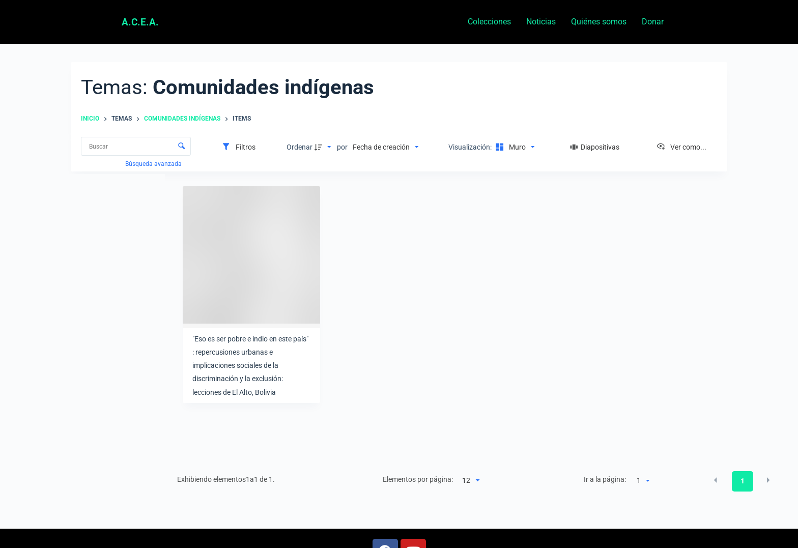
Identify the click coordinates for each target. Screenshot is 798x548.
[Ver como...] (681, 147)
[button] (715, 480)
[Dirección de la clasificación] (324, 147)
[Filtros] (238, 147)
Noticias (541, 21)
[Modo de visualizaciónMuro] (513, 147)
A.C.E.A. (140, 22)
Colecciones (489, 21)
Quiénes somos (598, 21)
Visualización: (470, 147)
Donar (653, 21)
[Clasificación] (385, 147)
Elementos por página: (418, 479)
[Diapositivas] (594, 147)
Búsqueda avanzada (154, 163)
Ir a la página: (605, 479)
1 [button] (742, 481)
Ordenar (299, 147)
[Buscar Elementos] (136, 146)
